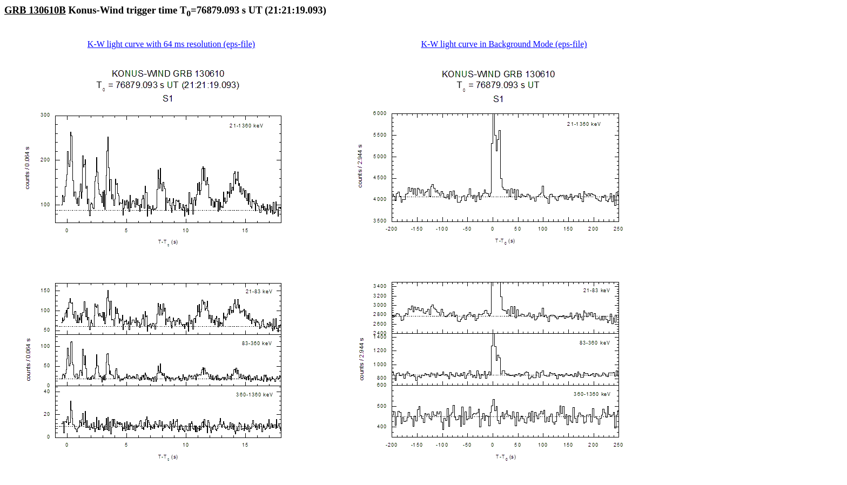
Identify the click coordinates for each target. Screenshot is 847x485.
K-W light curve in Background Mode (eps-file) (504, 44)
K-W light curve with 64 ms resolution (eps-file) (171, 44)
